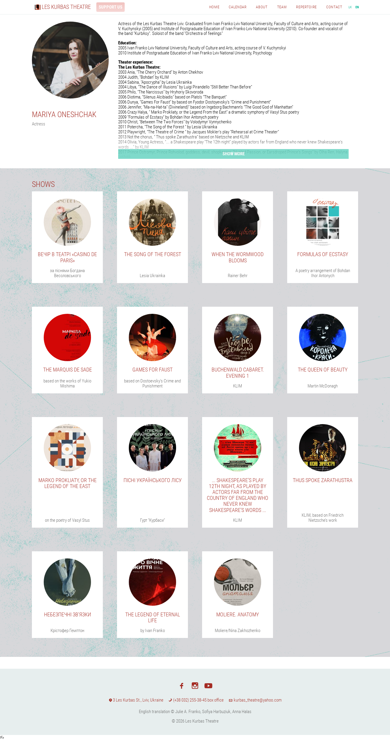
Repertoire (306, 7)
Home (214, 7)
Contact (334, 7)
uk (350, 7)
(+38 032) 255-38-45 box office (196, 700)
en (357, 7)
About (261, 7)
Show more (233, 153)
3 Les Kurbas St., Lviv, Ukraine (135, 700)
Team (282, 7)
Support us (110, 7)
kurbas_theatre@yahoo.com (255, 700)
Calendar (237, 7)
